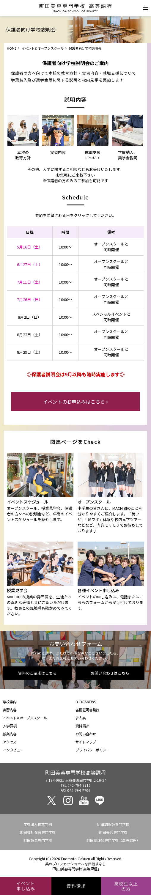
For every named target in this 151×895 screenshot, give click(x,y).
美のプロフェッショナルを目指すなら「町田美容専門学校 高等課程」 (75, 866)
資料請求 (82, 725)
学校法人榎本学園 (37, 824)
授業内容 (10, 733)
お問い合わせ (86, 733)
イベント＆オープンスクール (42, 48)
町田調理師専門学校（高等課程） (113, 840)
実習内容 (10, 709)
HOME (11, 48)
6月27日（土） (30, 264)
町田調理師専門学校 (113, 824)
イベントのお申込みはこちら (75, 401)
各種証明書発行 (87, 709)
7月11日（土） (30, 282)
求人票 (81, 717)
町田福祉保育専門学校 (38, 832)
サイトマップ (86, 741)
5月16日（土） (30, 247)
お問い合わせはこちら (110, 673)
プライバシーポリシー (92, 749)
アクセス (9, 741)
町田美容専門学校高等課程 (75, 772)
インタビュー (13, 749)
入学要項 (10, 725)
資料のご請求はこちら (37, 673)
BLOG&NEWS (86, 701)
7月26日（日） (30, 299)
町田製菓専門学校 (37, 840)
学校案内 (10, 701)
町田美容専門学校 (113, 832)
